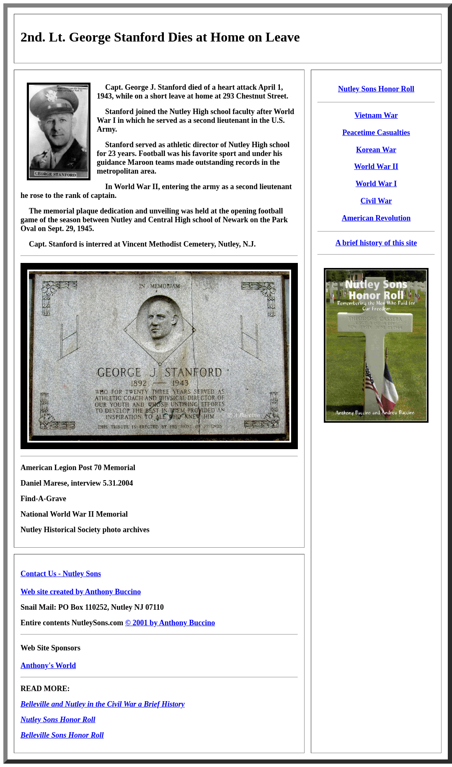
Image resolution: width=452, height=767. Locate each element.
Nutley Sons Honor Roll (376, 89)
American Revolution (376, 218)
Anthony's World (48, 665)
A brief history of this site (376, 243)
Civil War (376, 201)
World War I (376, 183)
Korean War (376, 150)
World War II (376, 166)
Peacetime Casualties (376, 132)
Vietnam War (376, 115)
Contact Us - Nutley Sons (61, 573)
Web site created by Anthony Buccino (81, 592)
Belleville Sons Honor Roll (62, 735)
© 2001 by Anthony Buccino (170, 623)
